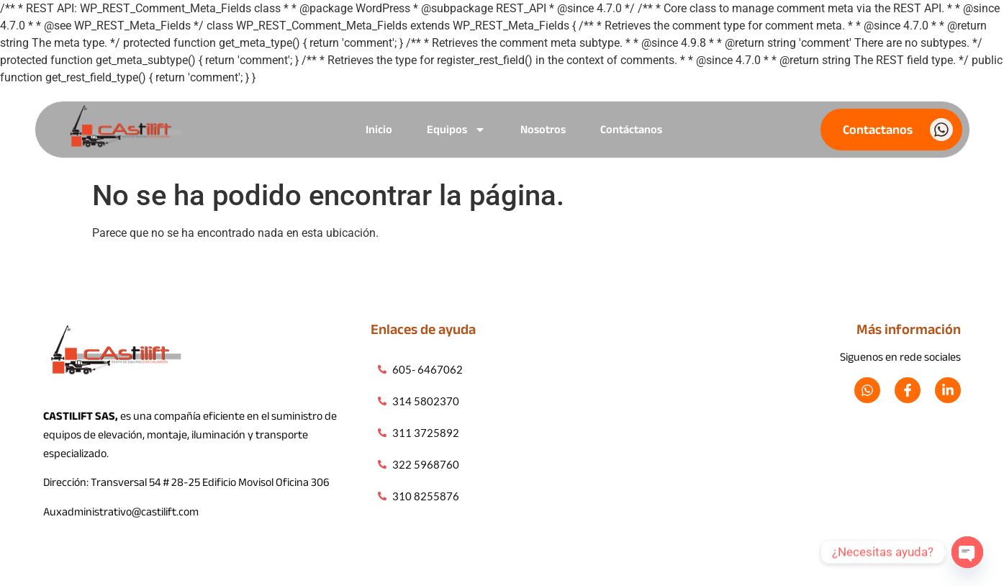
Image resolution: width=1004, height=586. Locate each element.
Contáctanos (631, 129)
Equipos (456, 130)
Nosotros (543, 129)
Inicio (379, 129)
